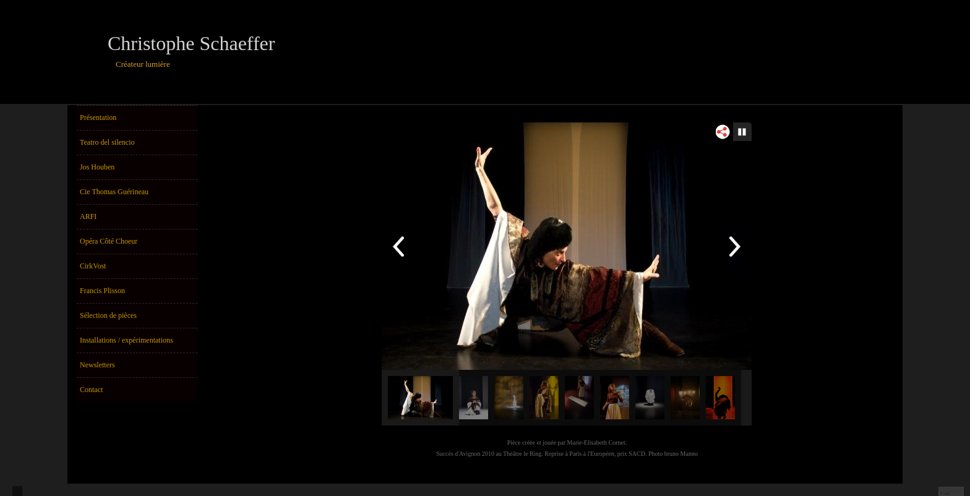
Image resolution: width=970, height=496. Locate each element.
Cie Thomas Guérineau (114, 191)
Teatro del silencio (107, 142)
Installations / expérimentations (126, 340)
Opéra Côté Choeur (108, 241)
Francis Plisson (102, 290)
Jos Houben (97, 167)
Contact (91, 389)
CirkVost (93, 266)
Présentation (98, 117)
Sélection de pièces (108, 315)
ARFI (88, 216)
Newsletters (97, 365)
